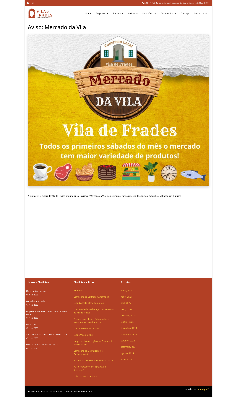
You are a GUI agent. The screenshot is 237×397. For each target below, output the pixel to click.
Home (88, 13)
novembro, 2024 (129, 334)
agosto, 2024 (127, 353)
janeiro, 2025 (127, 321)
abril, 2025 (126, 302)
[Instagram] (33, 2)
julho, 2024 (126, 359)
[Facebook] (28, 2)
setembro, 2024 (128, 346)
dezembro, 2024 (129, 328)
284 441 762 (149, 3)
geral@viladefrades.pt (169, 3)
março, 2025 (127, 309)
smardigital (203, 389)
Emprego (185, 13)
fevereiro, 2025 (128, 315)
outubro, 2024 (128, 340)
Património (147, 13)
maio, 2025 (126, 296)
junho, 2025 (126, 290)
